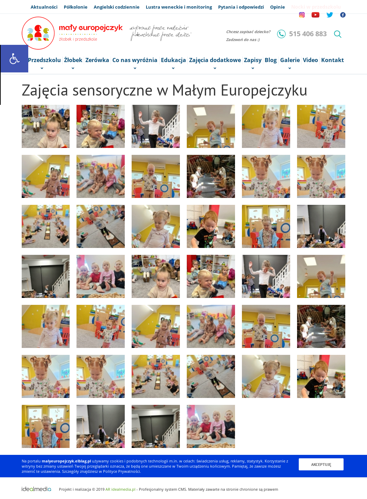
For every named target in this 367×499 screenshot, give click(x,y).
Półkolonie (76, 7)
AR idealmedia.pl (120, 489)
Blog (271, 60)
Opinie (277, 7)
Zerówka (97, 60)
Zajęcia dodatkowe (215, 60)
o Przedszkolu (42, 60)
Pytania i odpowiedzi (241, 7)
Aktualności (44, 7)
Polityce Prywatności (121, 471)
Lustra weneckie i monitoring (179, 7)
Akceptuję (321, 464)
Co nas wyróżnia (135, 60)
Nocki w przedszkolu (316, 6)
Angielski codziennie (117, 7)
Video (310, 60)
